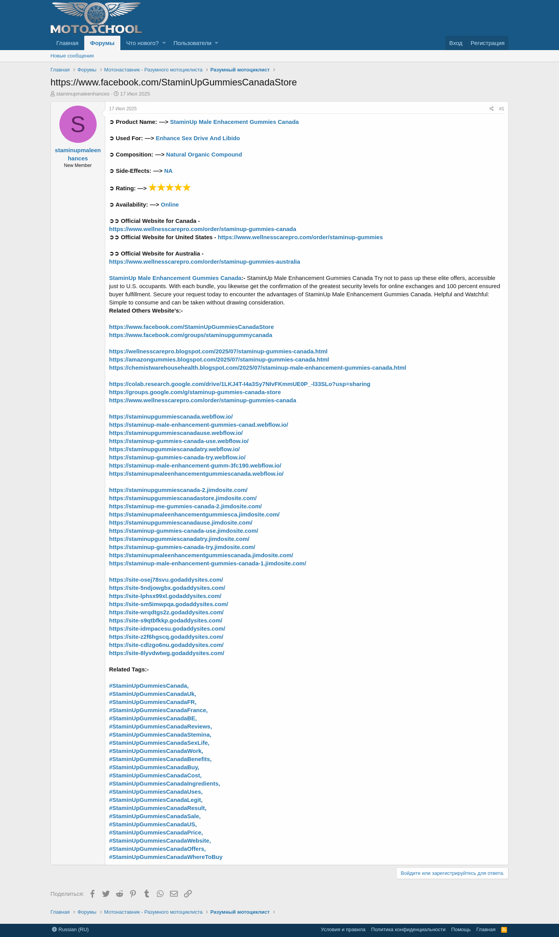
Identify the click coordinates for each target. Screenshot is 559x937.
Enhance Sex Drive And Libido (198, 138)
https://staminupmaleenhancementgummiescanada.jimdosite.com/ (201, 555)
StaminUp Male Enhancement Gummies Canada (175, 278)
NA (168, 170)
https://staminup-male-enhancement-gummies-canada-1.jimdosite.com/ (207, 563)
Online (169, 204)
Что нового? (142, 43)
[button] (164, 43)
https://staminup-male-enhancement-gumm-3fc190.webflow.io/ (195, 465)
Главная (67, 43)
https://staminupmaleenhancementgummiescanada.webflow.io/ (196, 473)
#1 (501, 108)
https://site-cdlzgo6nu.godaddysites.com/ (166, 644)
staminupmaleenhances (82, 94)
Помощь (460, 929)
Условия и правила (343, 929)
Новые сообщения (72, 56)
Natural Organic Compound (203, 154)
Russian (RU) (70, 929)
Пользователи (193, 43)
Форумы (102, 43)
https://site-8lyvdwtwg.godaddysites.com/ (166, 653)
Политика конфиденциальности (408, 929)
